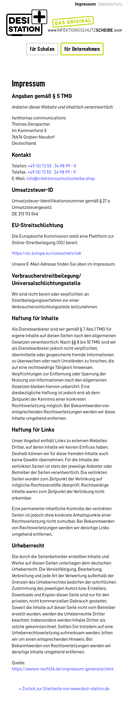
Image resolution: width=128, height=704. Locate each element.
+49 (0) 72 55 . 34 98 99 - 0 (52, 166)
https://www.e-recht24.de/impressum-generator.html (63, 669)
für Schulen (42, 49)
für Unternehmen (82, 49)
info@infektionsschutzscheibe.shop (60, 178)
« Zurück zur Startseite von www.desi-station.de (64, 688)
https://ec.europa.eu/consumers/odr (46, 253)
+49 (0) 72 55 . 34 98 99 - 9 (51, 172)
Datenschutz (110, 4)
